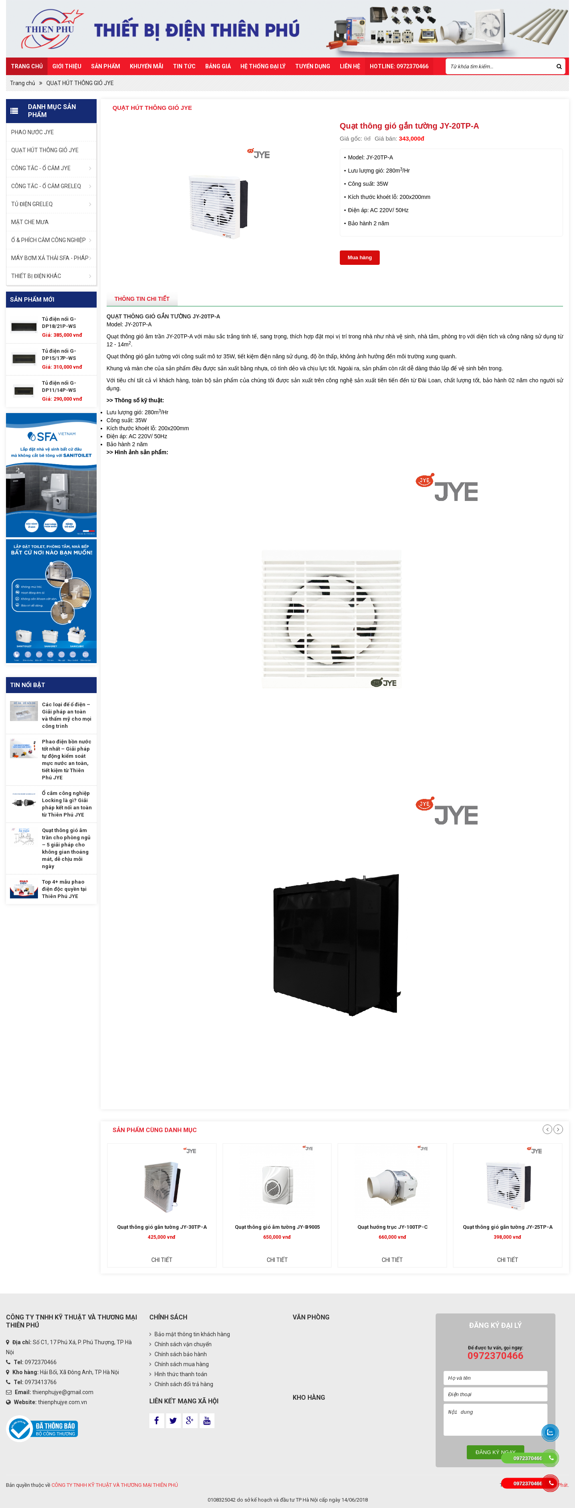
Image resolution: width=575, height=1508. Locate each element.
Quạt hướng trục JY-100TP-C (450, 1227)
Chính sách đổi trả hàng (181, 1384)
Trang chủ (27, 66)
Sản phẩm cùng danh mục (155, 1130)
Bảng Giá (218, 66)
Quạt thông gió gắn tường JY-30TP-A (219, 1227)
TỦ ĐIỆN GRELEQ (32, 204)
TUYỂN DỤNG (312, 66)
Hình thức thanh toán (178, 1374)
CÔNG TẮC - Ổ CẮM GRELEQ (46, 186)
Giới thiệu (66, 66)
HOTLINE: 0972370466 (399, 66)
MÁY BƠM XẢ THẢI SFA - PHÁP (50, 258)
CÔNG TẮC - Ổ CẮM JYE (41, 168)
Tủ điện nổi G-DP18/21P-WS (59, 322)
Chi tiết (219, 1260)
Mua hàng (360, 257)
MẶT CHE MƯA (30, 222)
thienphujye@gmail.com (62, 1392)
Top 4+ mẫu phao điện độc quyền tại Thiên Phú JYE (64, 889)
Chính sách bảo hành (178, 1354)
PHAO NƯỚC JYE (32, 132)
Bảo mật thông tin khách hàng (189, 1334)
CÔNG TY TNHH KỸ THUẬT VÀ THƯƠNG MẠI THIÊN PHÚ (115, 1485)
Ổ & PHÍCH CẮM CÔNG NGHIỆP (48, 240)
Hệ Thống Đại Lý (263, 66)
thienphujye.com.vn (62, 1402)
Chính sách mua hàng (179, 1364)
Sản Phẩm (105, 66)
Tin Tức (184, 66)
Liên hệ (350, 66)
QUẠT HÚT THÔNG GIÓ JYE (80, 83)
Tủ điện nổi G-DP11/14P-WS (59, 386)
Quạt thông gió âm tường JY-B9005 (334, 1227)
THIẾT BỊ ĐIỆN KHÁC (36, 276)
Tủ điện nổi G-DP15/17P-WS (59, 354)
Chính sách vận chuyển (180, 1344)
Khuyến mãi (146, 66)
